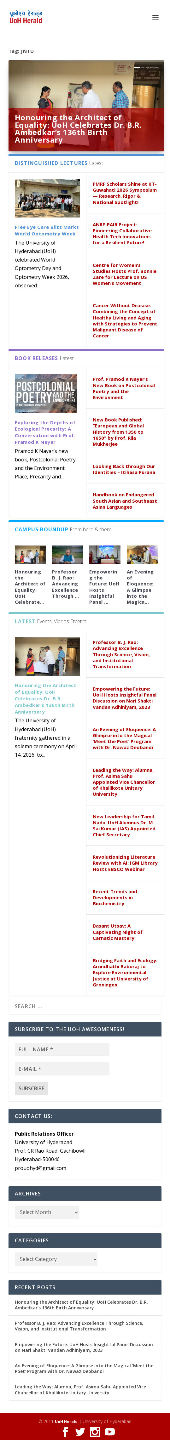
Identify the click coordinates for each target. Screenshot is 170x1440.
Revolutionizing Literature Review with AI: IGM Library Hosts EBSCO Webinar (125, 863)
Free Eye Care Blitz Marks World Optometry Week (47, 230)
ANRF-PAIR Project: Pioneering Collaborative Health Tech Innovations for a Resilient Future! (122, 233)
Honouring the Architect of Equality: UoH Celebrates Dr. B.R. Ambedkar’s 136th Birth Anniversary (78, 128)
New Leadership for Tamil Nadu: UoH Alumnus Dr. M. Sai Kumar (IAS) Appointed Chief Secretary (124, 825)
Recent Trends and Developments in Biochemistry (115, 897)
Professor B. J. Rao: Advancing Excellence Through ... (65, 583)
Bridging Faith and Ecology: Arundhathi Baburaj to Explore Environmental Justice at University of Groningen (125, 972)
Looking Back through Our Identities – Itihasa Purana (124, 469)
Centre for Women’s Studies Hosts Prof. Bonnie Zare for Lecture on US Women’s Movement (124, 274)
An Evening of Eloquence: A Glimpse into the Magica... (140, 586)
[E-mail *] (62, 1069)
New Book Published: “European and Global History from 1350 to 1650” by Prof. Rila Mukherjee (118, 431)
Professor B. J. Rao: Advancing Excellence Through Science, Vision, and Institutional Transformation (121, 654)
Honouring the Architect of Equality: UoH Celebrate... (30, 586)
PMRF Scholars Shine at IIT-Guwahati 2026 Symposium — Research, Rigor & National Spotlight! (125, 193)
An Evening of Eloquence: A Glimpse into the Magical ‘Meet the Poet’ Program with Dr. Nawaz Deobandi (124, 738)
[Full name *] (62, 1049)
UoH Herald (66, 1421)
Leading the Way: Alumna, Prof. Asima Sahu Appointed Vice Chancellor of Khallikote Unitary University (124, 782)
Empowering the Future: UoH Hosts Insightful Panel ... (104, 586)
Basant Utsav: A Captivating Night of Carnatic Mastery (118, 932)
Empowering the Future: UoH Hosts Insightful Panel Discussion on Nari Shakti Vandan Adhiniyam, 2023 (124, 698)
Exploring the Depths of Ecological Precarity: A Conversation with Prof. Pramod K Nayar (45, 432)
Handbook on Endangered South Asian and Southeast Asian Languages (125, 500)
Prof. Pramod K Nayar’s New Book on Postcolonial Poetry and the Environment (124, 388)
